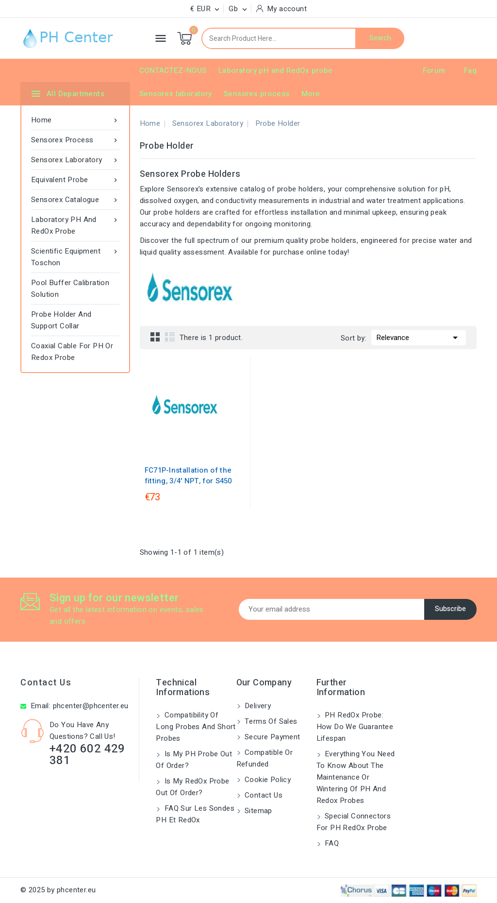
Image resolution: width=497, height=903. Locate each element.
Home (75, 120)
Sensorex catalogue (75, 199)
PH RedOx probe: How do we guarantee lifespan (355, 727)
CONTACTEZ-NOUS (173, 70)
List (170, 336)
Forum (434, 70)
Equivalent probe (75, 180)
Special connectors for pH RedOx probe (353, 822)
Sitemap (257, 810)
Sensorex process (256, 93)
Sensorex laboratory (175, 93)
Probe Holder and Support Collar (61, 320)
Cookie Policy (267, 779)
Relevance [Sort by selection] (418, 336)
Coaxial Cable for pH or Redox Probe (72, 352)
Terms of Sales (270, 721)
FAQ (331, 843)
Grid (155, 336)
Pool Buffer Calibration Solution (70, 288)
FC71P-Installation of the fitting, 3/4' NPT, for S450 (188, 475)
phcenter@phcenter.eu (91, 705)
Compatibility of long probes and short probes (195, 727)
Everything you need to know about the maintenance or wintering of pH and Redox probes (355, 777)
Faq (470, 70)
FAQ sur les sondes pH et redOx (195, 814)
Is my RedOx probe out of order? (192, 787)
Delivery (257, 705)
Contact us (45, 682)
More (310, 93)
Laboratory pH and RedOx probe (275, 70)
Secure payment (271, 737)
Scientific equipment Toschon (75, 256)
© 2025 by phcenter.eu (58, 890)
